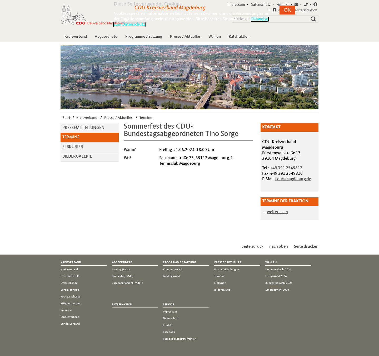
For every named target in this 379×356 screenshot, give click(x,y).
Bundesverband (70, 323)
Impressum (170, 311)
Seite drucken (306, 247)
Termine (145, 118)
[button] (287, 10)
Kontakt (168, 325)
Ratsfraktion (239, 37)
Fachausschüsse (71, 296)
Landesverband (70, 317)
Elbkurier (72, 147)
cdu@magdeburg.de (293, 179)
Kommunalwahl (172, 269)
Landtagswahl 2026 (277, 289)
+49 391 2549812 (286, 168)
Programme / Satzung (143, 37)
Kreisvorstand (69, 269)
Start (66, 118)
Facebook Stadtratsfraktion (179, 338)
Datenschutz (171, 318)
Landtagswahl (171, 276)
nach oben (278, 247)
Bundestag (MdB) (122, 276)
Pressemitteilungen (83, 128)
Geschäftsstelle (70, 276)
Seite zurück (252, 247)
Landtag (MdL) (121, 269)
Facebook (169, 332)
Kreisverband (75, 37)
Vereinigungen (70, 289)
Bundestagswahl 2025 (278, 283)
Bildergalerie (77, 156)
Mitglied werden (71, 303)
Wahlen (214, 37)
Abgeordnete (106, 37)
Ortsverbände (69, 283)
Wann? (130, 150)
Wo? (127, 158)
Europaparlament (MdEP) (127, 283)
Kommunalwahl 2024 (278, 269)
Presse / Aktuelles (185, 37)
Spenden (66, 310)
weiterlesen (277, 212)
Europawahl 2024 (276, 276)
